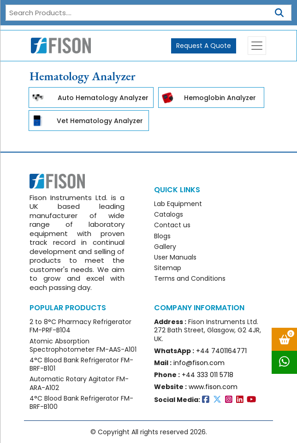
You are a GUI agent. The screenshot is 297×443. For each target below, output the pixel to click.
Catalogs (168, 214)
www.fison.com (213, 386)
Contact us (172, 225)
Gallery (165, 246)
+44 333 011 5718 (207, 374)
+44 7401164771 (221, 350)
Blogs (162, 236)
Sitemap (167, 267)
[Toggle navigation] (257, 45)
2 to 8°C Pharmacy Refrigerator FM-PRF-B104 (80, 326)
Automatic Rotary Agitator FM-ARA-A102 (79, 383)
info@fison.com (199, 362)
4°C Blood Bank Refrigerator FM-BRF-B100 (81, 402)
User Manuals (175, 257)
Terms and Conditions (190, 278)
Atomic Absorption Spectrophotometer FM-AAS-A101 (83, 345)
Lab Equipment (178, 203)
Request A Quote (203, 45)
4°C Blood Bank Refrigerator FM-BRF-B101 (81, 364)
